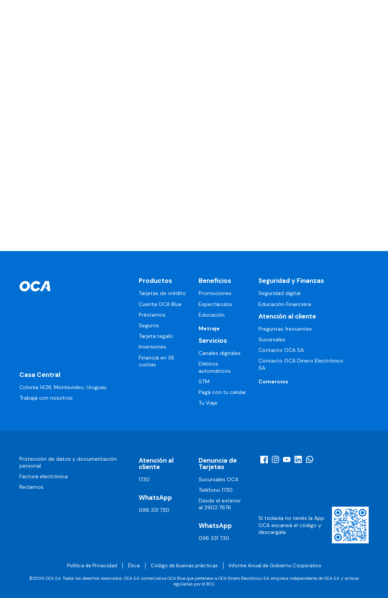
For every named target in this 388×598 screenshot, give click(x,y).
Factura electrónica (43, 476)
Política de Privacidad (92, 565)
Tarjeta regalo (156, 336)
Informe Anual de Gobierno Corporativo (275, 565)
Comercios (273, 381)
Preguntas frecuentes (285, 328)
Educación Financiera (284, 304)
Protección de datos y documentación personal (68, 462)
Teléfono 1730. (216, 490)
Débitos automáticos (215, 367)
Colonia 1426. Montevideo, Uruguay (63, 387)
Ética (134, 565)
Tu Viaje (208, 402)
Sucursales (271, 339)
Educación (212, 314)
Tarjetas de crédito (162, 293)
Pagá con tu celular (222, 392)
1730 (144, 479)
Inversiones (152, 346)
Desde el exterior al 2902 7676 (220, 504)
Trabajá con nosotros (46, 397)
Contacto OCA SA (281, 350)
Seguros (149, 325)
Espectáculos (215, 304)
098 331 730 (154, 510)
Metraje (209, 328)
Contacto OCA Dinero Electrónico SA (300, 364)
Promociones (215, 293)
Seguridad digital (279, 293)
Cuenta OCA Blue (160, 304)
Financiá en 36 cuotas (156, 361)
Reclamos (31, 486)
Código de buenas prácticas (184, 565)
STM (204, 381)
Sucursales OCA (218, 479)
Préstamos (152, 314)
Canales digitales (220, 353)
